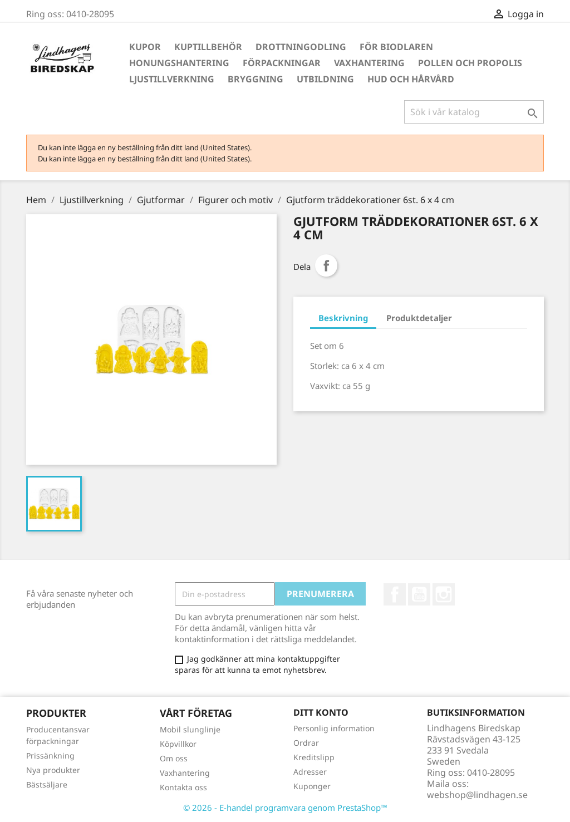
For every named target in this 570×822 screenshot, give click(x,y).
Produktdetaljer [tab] (419, 317)
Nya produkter (53, 770)
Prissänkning (50, 755)
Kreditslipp (314, 757)
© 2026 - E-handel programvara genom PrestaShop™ (285, 807)
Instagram (444, 594)
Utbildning (325, 79)
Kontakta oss (183, 787)
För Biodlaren (396, 47)
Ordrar (306, 742)
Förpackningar (282, 63)
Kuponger (312, 786)
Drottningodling (300, 47)
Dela (326, 265)
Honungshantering (179, 63)
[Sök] (474, 112)
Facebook (395, 594)
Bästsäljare (46, 784)
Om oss (174, 758)
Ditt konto (320, 712)
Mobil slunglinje (190, 729)
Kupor (145, 47)
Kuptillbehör (208, 47)
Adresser (310, 771)
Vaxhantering (369, 63)
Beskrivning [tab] (343, 317)
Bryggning (255, 79)
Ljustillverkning (171, 79)
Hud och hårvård (410, 79)
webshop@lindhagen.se (477, 795)
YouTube (419, 594)
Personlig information (334, 728)
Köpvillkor (178, 744)
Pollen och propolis (470, 63)
